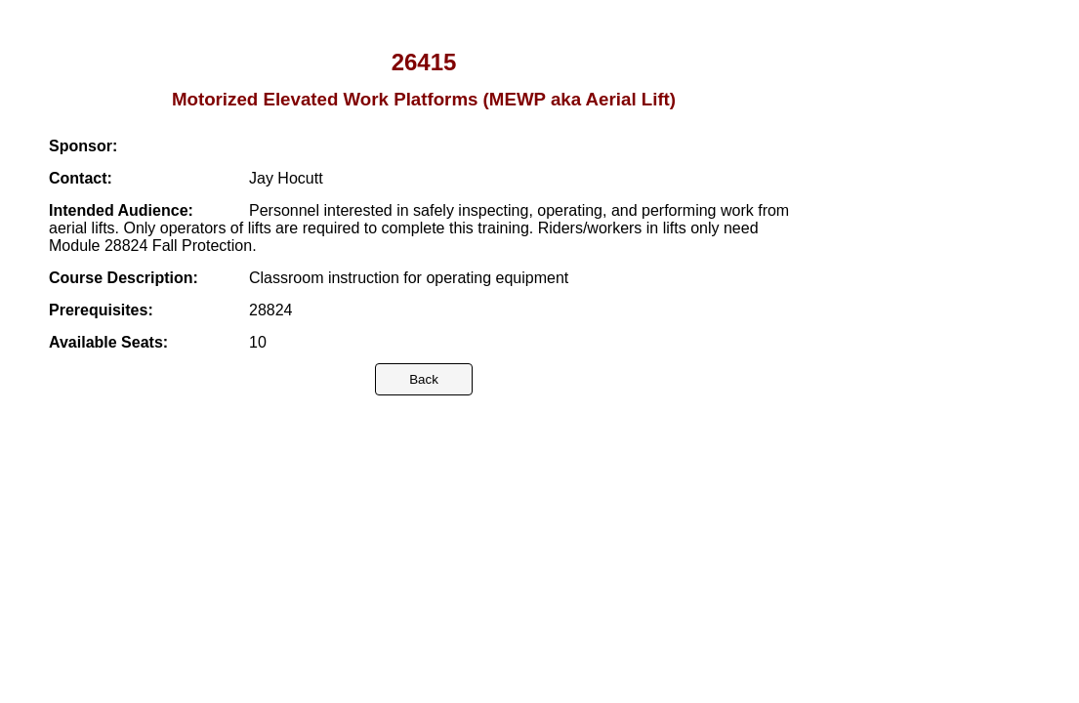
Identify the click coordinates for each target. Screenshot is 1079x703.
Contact (78, 178)
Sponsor (80, 146)
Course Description (121, 277)
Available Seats (106, 342)
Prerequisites (98, 310)
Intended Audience (118, 210)
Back (423, 379)
